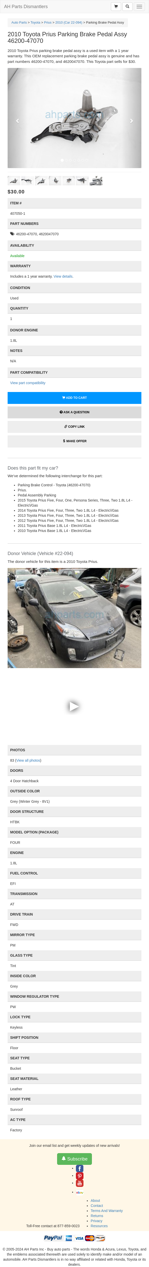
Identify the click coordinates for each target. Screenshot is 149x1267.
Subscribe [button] (74, 1159)
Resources (99, 1226)
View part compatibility (27, 383)
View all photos (28, 760)
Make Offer (74, 441)
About (95, 1201)
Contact (97, 1206)
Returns (97, 1216)
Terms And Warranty (107, 1211)
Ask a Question (74, 412)
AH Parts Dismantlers (26, 6)
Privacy (96, 1221)
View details (63, 276)
